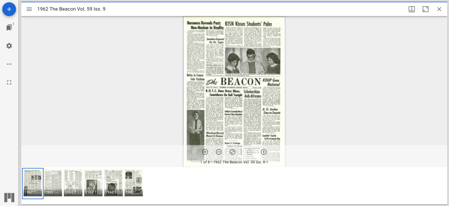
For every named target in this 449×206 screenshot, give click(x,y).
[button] (32, 183)
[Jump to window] (9, 27)
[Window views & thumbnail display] (412, 9)
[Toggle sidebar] (29, 9)
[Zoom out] (219, 152)
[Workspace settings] (9, 46)
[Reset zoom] (232, 152)
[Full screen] (9, 82)
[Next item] (264, 152)
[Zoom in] (205, 152)
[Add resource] (9, 9)
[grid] (234, 185)
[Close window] (439, 9)
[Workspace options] (9, 64)
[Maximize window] (425, 9)
